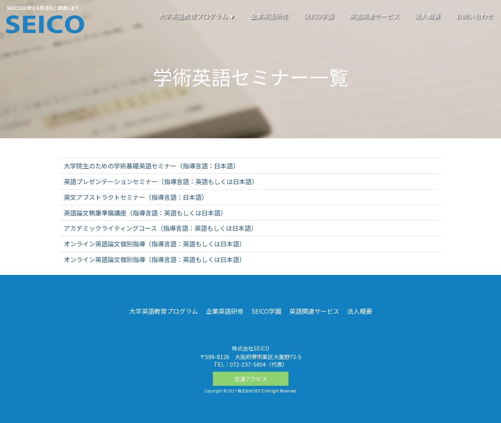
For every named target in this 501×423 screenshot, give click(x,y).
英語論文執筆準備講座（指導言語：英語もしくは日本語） (145, 212)
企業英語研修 (269, 15)
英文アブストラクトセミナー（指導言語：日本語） (136, 197)
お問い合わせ (474, 15)
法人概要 (427, 15)
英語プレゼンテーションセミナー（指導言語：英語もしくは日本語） (161, 181)
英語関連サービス (374, 15)
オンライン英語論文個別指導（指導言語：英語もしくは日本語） (154, 243)
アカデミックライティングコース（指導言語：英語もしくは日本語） (160, 228)
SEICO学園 (318, 15)
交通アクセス (250, 379)
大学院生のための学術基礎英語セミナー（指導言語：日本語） (151, 165)
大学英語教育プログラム (196, 15)
